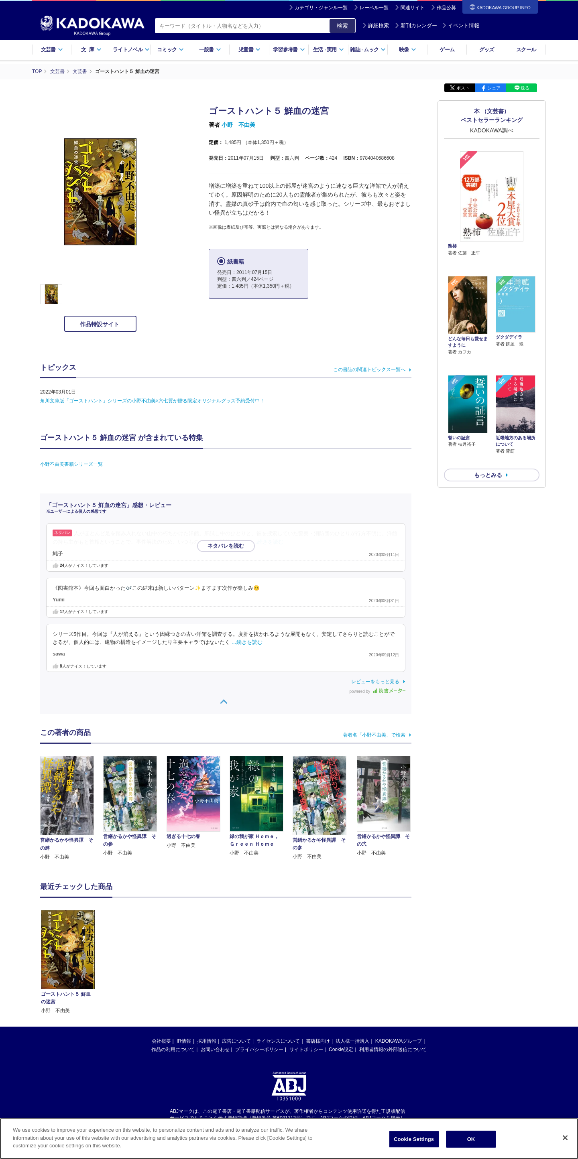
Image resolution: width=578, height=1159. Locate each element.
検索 (342, 25)
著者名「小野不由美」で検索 (374, 734)
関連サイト (413, 7)
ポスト (463, 87)
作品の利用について (173, 1049)
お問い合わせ (215, 1049)
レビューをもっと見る (375, 681)
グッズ (486, 50)
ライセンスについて (278, 1040)
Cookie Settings (414, 1139)
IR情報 (184, 1040)
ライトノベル (131, 50)
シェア (494, 87)
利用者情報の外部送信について (393, 1049)
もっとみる (488, 432)
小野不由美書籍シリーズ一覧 (71, 464)
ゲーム (447, 50)
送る (525, 87)
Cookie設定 (341, 1049)
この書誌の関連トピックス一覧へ (369, 369)
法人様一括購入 (352, 1040)
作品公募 (446, 7)
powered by (377, 691)
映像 (407, 50)
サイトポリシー (306, 1049)
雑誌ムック (368, 50)
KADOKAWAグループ (398, 1040)
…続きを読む (268, 541)
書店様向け (318, 1040)
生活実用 (328, 50)
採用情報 (206, 1040)
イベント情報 (460, 25)
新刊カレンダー (416, 25)
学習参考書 (289, 50)
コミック (170, 50)
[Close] (565, 1138)
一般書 (210, 50)
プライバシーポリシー (259, 1049)
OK (471, 1139)
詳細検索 (375, 25)
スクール (526, 50)
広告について (236, 1040)
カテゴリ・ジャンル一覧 (321, 7)
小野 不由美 (238, 124)
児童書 (249, 50)
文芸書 (52, 50)
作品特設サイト (100, 324)
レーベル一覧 (374, 7)
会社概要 (161, 1040)
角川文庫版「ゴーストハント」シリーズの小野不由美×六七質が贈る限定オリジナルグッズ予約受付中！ (152, 400)
